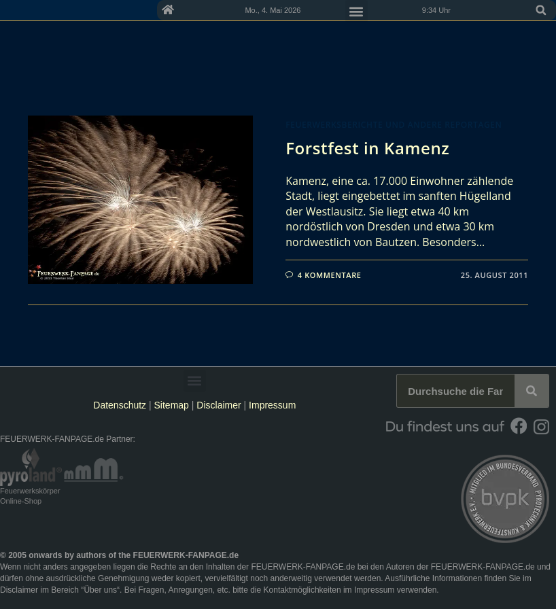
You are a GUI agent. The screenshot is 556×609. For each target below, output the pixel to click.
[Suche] (532, 391)
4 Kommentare (330, 275)
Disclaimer (218, 405)
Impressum (272, 405)
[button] (541, 10)
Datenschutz (119, 405)
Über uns (100, 590)
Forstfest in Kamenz (367, 148)
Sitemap (173, 405)
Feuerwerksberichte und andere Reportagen (393, 124)
